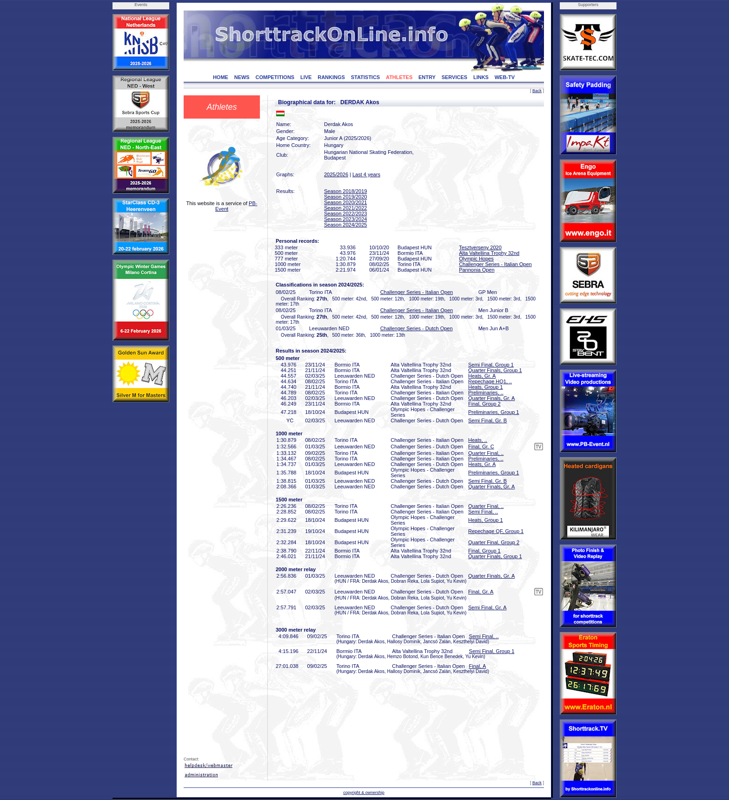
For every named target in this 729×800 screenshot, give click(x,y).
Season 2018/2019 (345, 191)
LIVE (305, 77)
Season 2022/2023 (345, 213)
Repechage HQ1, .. (490, 381)
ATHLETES (399, 77)
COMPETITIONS (274, 77)
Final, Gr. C (481, 446)
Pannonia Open (476, 270)
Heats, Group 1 (485, 387)
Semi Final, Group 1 (491, 364)
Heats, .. (477, 440)
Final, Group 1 (484, 550)
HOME (220, 77)
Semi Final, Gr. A (487, 607)
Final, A (477, 666)
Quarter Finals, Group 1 (495, 370)
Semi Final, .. (483, 511)
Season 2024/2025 (345, 224)
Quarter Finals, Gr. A (491, 398)
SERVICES (454, 77)
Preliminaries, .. (486, 392)
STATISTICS (365, 77)
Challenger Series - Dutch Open (416, 328)
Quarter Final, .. (486, 453)
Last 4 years (366, 174)
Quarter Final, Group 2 (493, 542)
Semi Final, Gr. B (487, 420)
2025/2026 (336, 174)
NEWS (242, 77)
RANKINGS (331, 77)
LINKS (481, 77)
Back (537, 90)
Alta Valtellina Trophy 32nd (489, 253)
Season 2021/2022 (345, 208)
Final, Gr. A (480, 591)
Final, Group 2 (484, 404)
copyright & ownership (363, 792)
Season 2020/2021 (345, 202)
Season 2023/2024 (345, 219)
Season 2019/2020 (345, 197)
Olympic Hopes (476, 258)
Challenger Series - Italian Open (495, 264)
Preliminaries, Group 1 (493, 412)
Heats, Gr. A (482, 376)
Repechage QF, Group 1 (496, 531)
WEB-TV (505, 77)
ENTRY (427, 77)
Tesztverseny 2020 (480, 247)
